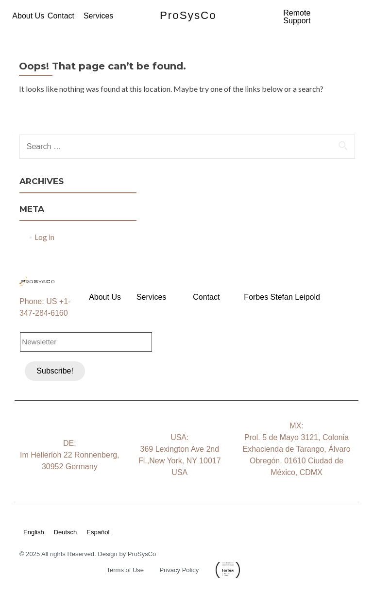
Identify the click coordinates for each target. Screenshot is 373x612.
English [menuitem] (33, 532)
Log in (44, 236)
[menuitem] (38, 532)
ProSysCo (188, 15)
